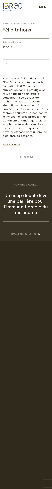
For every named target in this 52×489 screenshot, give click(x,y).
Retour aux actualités (23, 234)
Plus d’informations (11, 144)
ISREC (6, 23)
